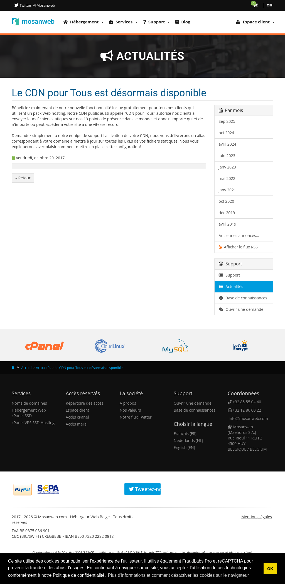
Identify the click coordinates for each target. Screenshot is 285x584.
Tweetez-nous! (145, 489)
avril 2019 (227, 224)
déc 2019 (227, 212)
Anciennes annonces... (239, 235)
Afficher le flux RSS (238, 247)
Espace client (77, 410)
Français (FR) (185, 433)
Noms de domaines (29, 403)
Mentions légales (256, 516)
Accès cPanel (77, 417)
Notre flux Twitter (136, 417)
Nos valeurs (130, 410)
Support (156, 22)
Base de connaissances (243, 297)
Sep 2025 (227, 121)
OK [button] (270, 568)
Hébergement (83, 22)
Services (123, 22)
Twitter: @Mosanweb (37, 5)
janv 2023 (227, 167)
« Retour (23, 177)
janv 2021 (227, 189)
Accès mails (76, 424)
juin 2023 (227, 155)
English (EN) (184, 447)
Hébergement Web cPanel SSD (29, 412)
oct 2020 (226, 201)
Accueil (26, 367)
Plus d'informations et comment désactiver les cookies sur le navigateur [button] (178, 575)
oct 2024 (226, 132)
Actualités (231, 286)
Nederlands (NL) (188, 440)
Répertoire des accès (84, 403)
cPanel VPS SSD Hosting (33, 422)
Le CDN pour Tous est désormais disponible (88, 367)
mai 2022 (227, 178)
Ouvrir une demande (241, 309)
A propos (128, 403)
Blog (182, 22)
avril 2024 (227, 144)
